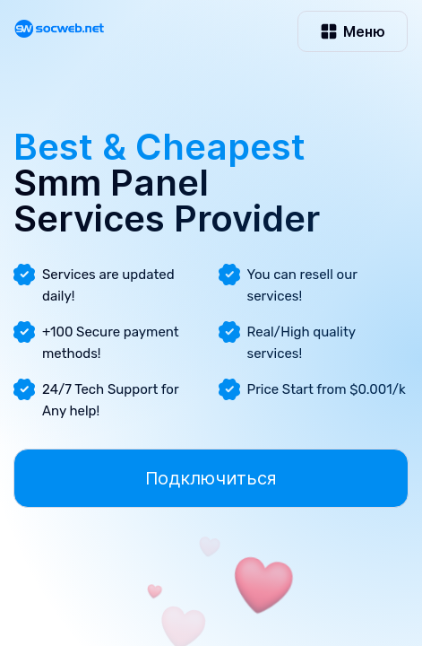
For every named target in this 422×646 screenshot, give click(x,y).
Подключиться (211, 478)
